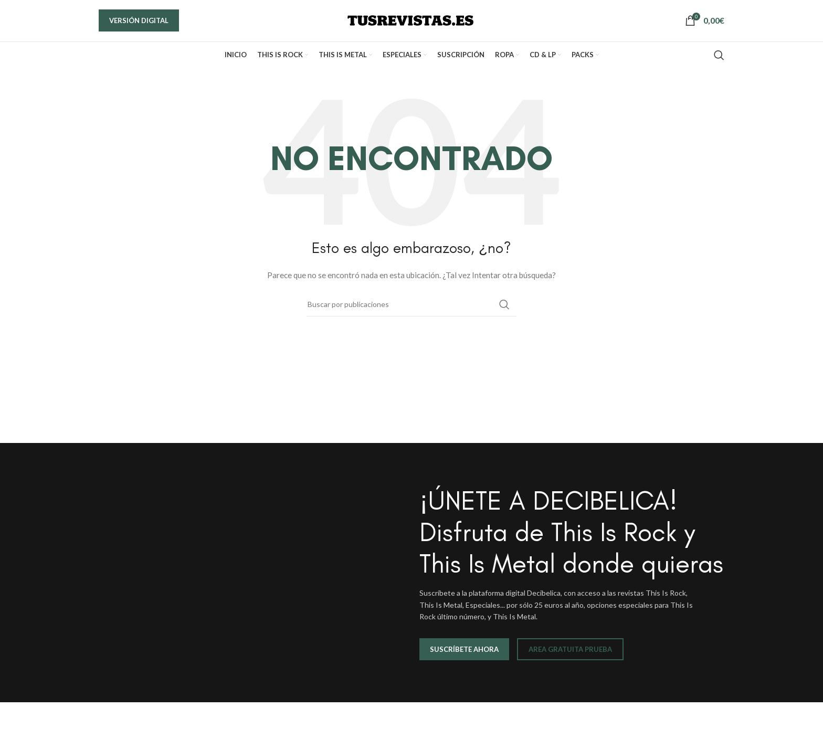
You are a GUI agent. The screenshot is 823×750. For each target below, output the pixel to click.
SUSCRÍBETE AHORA (464, 662)
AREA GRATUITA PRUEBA (570, 662)
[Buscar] (719, 68)
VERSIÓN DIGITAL (138, 27)
